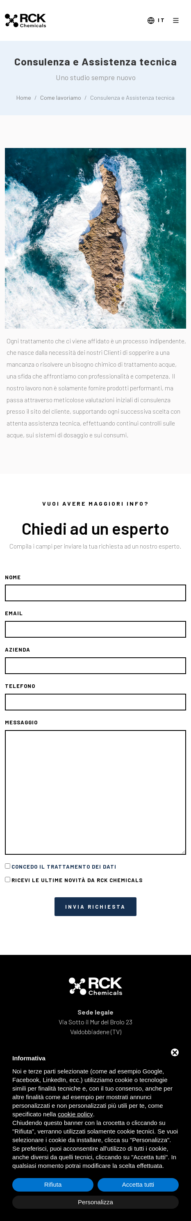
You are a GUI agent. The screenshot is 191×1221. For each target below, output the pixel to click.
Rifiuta (53, 1184)
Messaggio (21, 722)
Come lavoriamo (60, 97)
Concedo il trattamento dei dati (63, 866)
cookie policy (75, 1114)
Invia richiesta (95, 906)
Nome (13, 577)
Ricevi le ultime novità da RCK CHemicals (77, 880)
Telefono (20, 686)
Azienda (17, 649)
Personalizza (95, 1202)
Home (23, 97)
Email (14, 613)
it (156, 20)
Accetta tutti (138, 1184)
